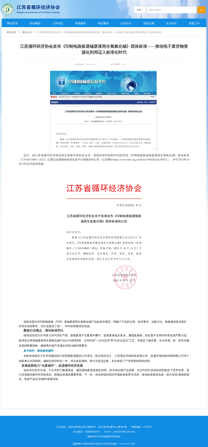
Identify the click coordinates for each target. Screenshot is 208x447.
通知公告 (27, 32)
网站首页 (11, 32)
